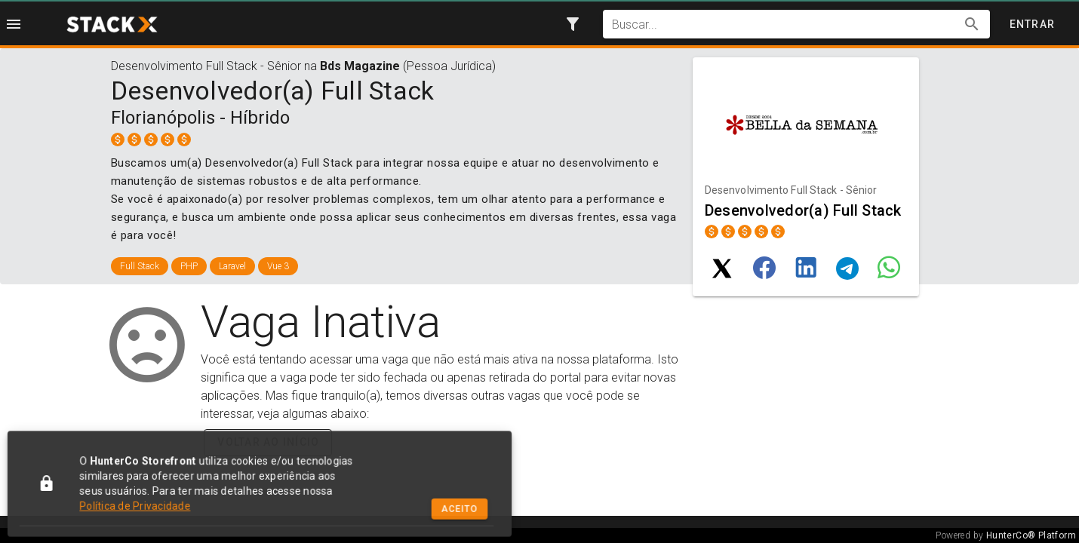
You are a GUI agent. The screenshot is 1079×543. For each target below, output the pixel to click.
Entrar (1033, 24)
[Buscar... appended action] (972, 24)
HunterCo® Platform (1031, 535)
